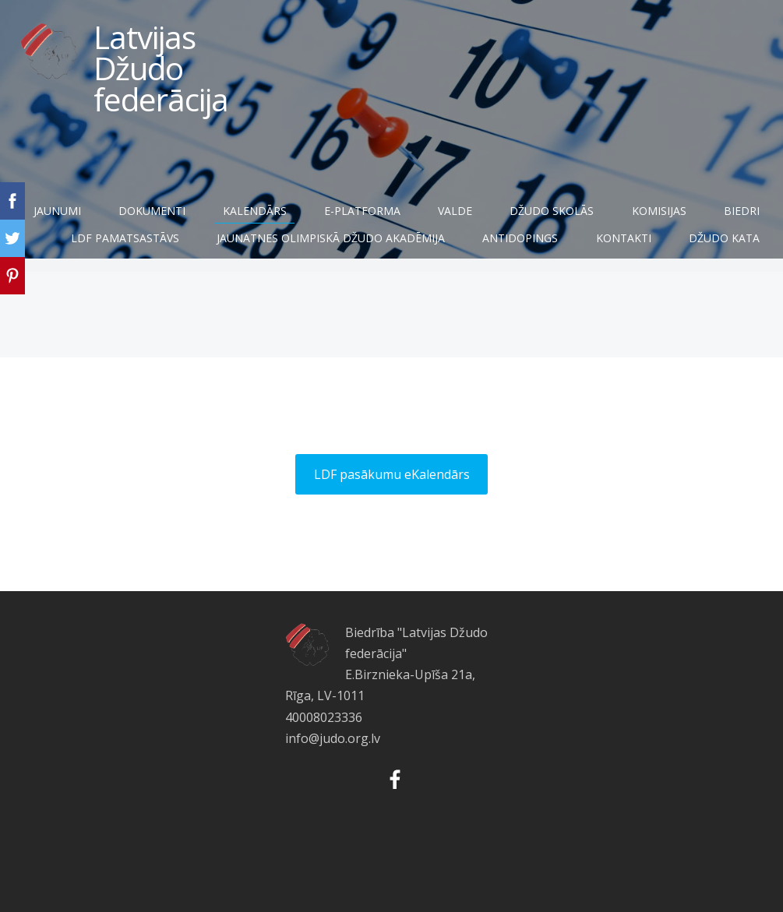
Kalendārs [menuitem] (316, 216)
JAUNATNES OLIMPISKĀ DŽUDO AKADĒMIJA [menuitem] (428, 243)
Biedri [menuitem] (112, 243)
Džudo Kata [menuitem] (712, 270)
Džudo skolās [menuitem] (614, 216)
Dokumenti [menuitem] (213, 216)
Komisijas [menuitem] (720, 216)
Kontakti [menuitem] (720, 243)
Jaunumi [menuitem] (119, 216)
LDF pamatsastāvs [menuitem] (222, 243)
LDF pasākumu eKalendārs (392, 524)
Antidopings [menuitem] (617, 243)
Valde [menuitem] (517, 216)
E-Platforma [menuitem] (424, 216)
